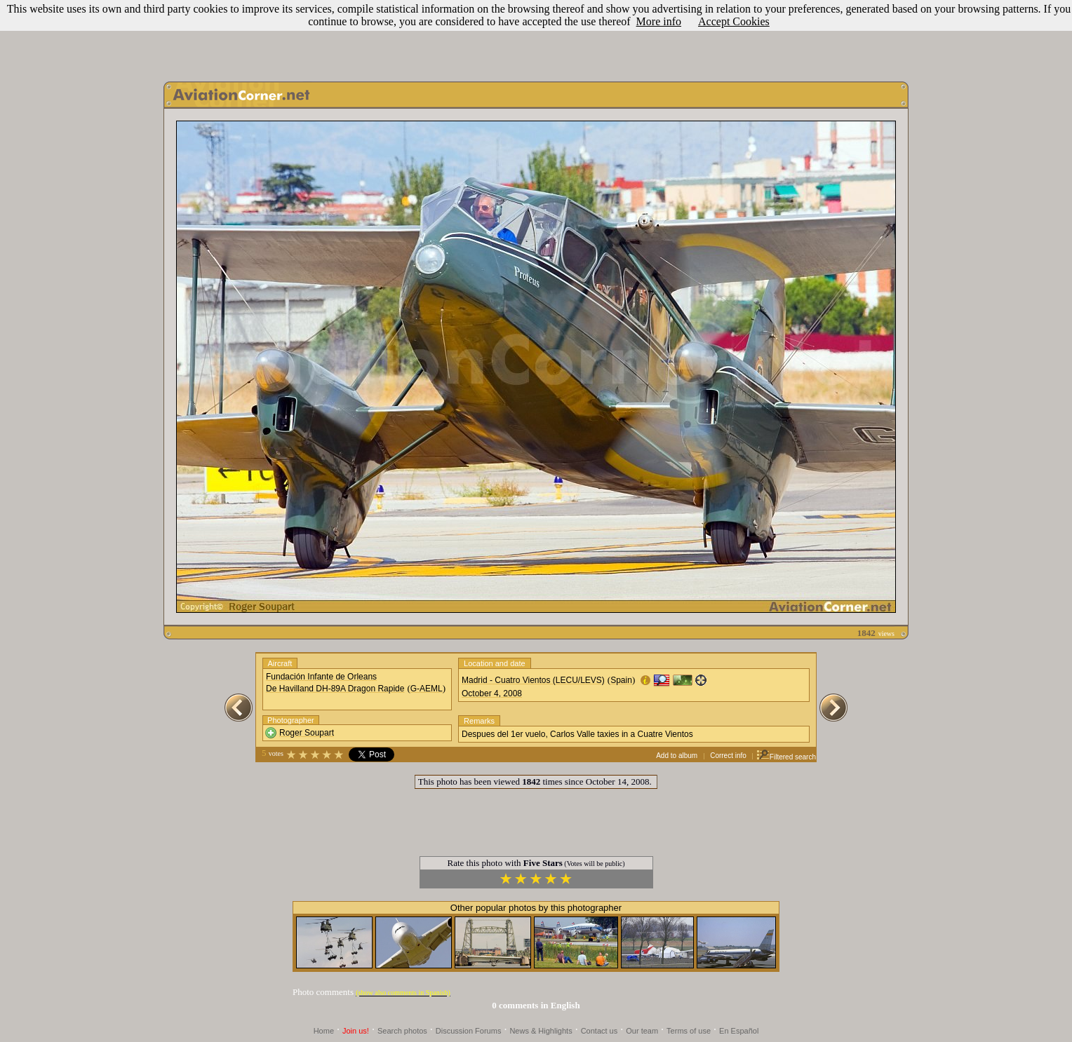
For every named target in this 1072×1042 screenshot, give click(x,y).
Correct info (728, 755)
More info (658, 21)
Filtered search (786, 757)
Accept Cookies (734, 21)
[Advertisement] (536, 37)
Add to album (676, 755)
